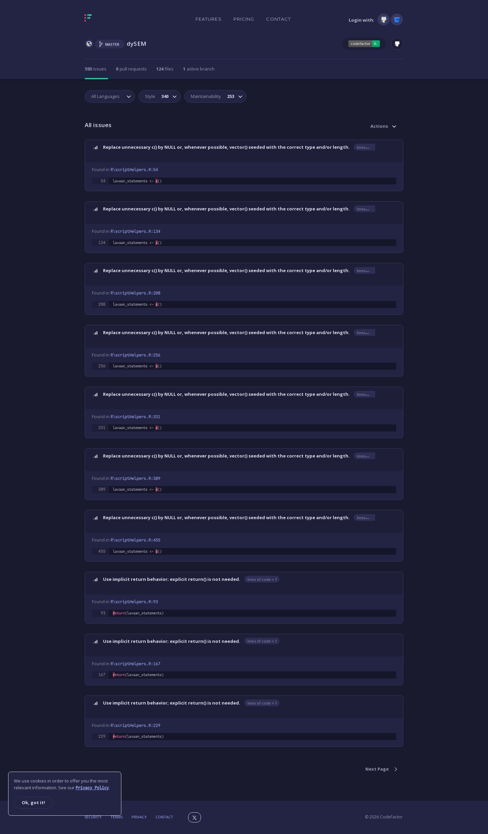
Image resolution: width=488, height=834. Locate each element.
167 (101, 674)
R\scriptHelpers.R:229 (135, 725)
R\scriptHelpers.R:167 (135, 664)
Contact (278, 19)
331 (101, 427)
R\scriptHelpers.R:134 (135, 231)
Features (209, 19)
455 (101, 551)
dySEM (137, 43)
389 (101, 489)
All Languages (105, 96)
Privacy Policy (92, 788)
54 (103, 181)
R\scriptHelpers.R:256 (135, 355)
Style (156, 96)
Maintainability (212, 96)
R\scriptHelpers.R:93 (134, 602)
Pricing (244, 19)
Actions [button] (379, 126)
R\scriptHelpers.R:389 (135, 478)
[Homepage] (109, 19)
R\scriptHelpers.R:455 (135, 540)
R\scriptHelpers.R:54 (134, 169)
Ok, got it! (33, 802)
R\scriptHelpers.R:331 (135, 417)
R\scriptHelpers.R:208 (135, 293)
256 (101, 366)
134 (101, 242)
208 (101, 304)
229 (101, 736)
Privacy (139, 816)
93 (103, 613)
